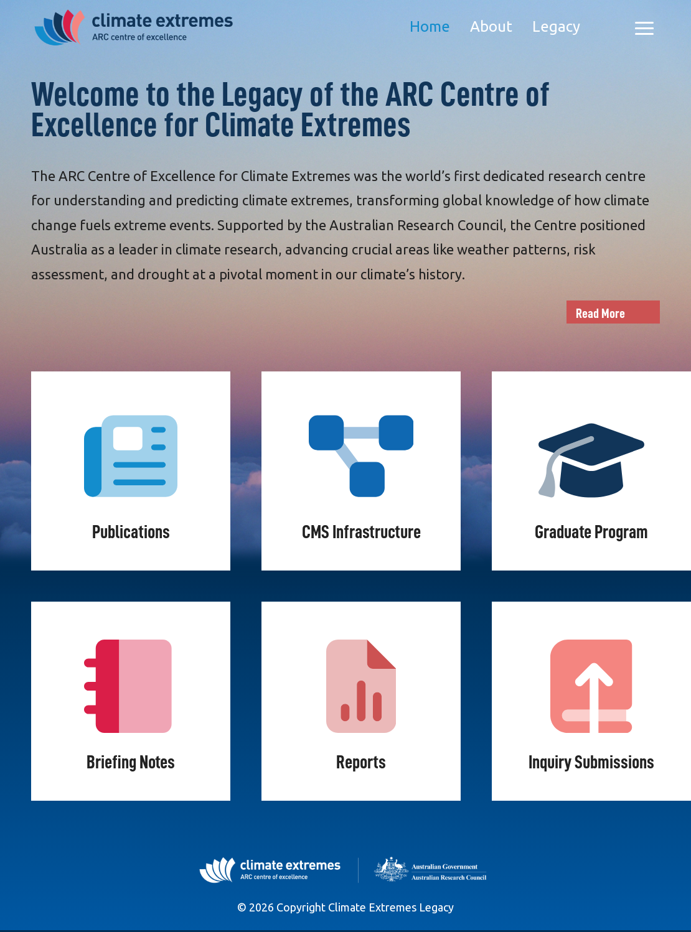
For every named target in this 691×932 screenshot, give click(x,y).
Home (430, 26)
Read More (600, 313)
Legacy (556, 26)
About (491, 26)
